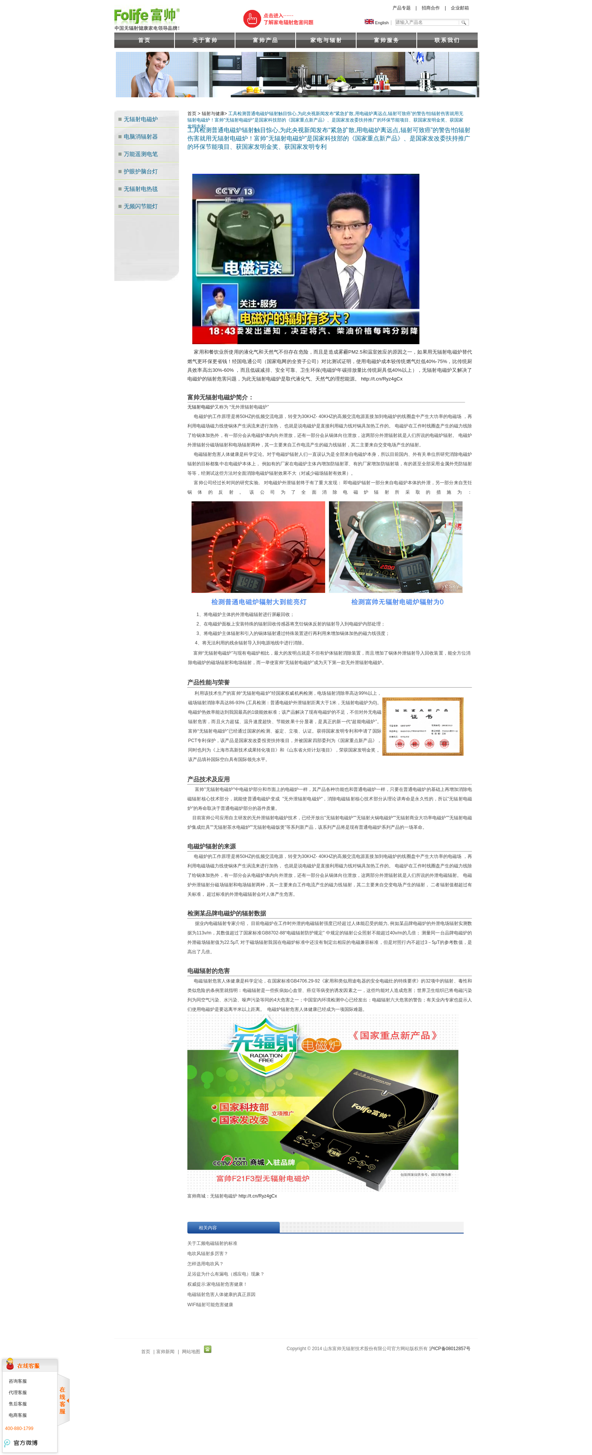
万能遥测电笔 (141, 154)
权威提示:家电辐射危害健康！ (217, 1284)
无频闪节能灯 (141, 206)
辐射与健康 (213, 113)
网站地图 (191, 1351)
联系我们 (447, 40)
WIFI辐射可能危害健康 (210, 1304)
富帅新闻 (165, 1351)
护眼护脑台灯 (141, 171)
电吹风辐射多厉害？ (207, 1253)
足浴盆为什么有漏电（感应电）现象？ (226, 1274)
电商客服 (18, 1415)
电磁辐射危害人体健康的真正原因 (221, 1294)
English (377, 22)
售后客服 (18, 1404)
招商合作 (431, 8)
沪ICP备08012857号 (449, 1348)
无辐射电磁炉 (141, 119)
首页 (144, 40)
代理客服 (18, 1392)
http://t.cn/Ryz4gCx (382, 379)
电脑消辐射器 (141, 136)
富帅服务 (387, 40)
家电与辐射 (326, 40)
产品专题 (402, 8)
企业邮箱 (460, 8)
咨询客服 (18, 1381)
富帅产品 (266, 40)
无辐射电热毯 (141, 189)
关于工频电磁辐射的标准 (212, 1243)
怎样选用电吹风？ (205, 1263)
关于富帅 (205, 40)
